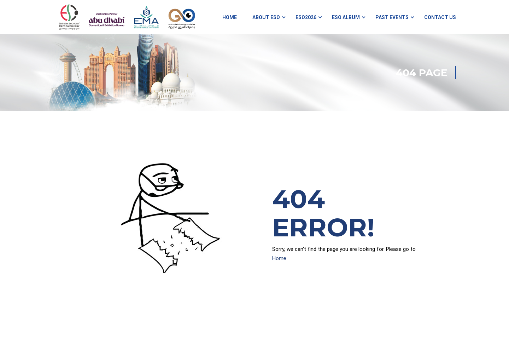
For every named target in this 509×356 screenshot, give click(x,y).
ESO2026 (306, 18)
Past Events (392, 18)
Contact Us (440, 18)
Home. (279, 259)
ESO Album (346, 18)
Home (229, 18)
